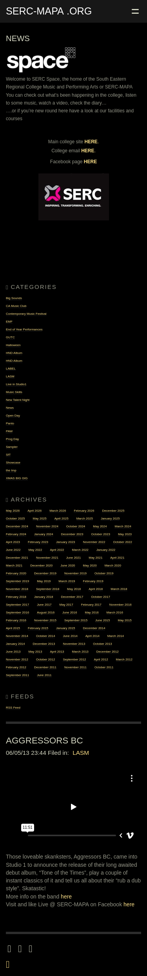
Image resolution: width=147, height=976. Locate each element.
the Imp (11, 470)
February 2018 (16, 597)
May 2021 (95, 557)
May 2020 (90, 565)
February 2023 (38, 542)
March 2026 (57, 510)
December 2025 (113, 510)
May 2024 (100, 526)
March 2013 (80, 651)
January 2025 (110, 518)
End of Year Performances (24, 329)
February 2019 (93, 581)
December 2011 (45, 667)
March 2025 (84, 518)
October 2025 (15, 518)
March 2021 (14, 565)
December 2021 (17, 557)
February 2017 (91, 604)
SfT (8, 454)
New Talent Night (17, 400)
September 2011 (17, 675)
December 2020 (41, 565)
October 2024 (75, 526)
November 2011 (75, 667)
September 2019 (17, 581)
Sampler (12, 447)
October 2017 (100, 597)
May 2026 (13, 510)
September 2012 (74, 659)
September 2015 (75, 620)
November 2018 (17, 589)
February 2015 (38, 628)
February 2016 (16, 620)
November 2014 (17, 636)
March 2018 (119, 589)
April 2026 (34, 510)
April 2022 (57, 550)
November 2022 (94, 542)
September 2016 (17, 612)
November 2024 (47, 526)
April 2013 (57, 651)
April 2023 (13, 542)
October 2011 (103, 667)
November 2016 (120, 604)
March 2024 (122, 526)
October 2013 (102, 644)
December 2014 (94, 628)
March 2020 (113, 565)
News (10, 408)
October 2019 (103, 573)
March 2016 (115, 612)
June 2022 (13, 550)
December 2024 (17, 526)
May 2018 (74, 589)
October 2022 (122, 542)
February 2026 (84, 510)
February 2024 (16, 534)
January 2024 (43, 534)
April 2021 (117, 557)
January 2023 (65, 542)
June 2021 (73, 557)
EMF (9, 321)
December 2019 (45, 573)
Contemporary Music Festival (26, 314)
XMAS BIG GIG (17, 478)
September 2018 (47, 589)
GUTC (10, 337)
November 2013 (74, 644)
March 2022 (80, 550)
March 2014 (115, 636)
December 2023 (72, 534)
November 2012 (17, 659)
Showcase (13, 462)
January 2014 (15, 644)
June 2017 (44, 604)
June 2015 (102, 620)
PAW (9, 431)
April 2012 (101, 659)
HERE (91, 141)
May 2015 (124, 620)
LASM (10, 376)
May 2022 (35, 550)
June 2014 (70, 636)
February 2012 (16, 667)
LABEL (11, 368)
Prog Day (12, 439)
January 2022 (105, 550)
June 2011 (44, 675)
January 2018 (43, 597)
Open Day (13, 415)
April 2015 (13, 628)
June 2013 (13, 651)
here (66, 896)
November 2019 (75, 573)
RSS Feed (13, 707)
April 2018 (96, 589)
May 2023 (125, 534)
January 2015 (65, 628)
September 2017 (17, 604)
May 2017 (66, 604)
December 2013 (44, 644)
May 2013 (35, 651)
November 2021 (47, 557)
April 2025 (61, 518)
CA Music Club (16, 306)
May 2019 (44, 581)
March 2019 (66, 581)
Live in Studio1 (16, 384)
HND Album (14, 353)
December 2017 (72, 597)
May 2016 (91, 612)
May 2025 (39, 518)
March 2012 (124, 659)
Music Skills (14, 392)
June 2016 (69, 612)
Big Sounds (14, 298)
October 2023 (100, 534)
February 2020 (16, 573)
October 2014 (45, 636)
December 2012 (107, 651)
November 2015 (45, 620)
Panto (10, 423)
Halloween (13, 345)
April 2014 (92, 636)
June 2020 (67, 565)
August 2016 (45, 612)
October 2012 (45, 659)
